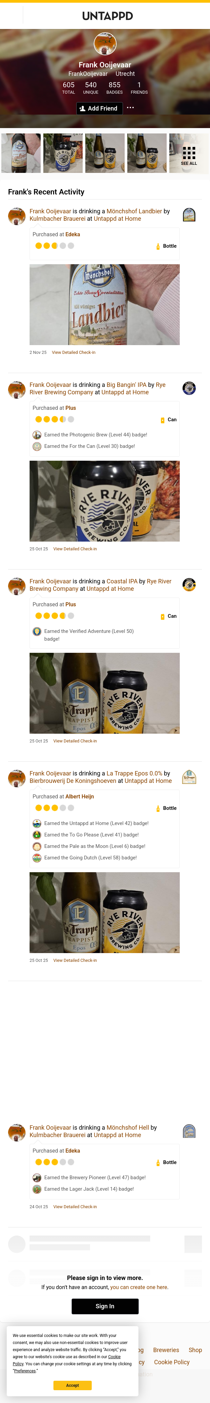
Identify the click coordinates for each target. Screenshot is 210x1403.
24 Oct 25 (39, 1206)
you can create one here (138, 1287)
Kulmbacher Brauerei (58, 218)
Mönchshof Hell (128, 1127)
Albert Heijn (80, 796)
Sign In (105, 1306)
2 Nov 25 (38, 352)
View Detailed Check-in (73, 352)
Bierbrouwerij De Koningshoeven (73, 780)
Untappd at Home (117, 218)
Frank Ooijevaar (50, 211)
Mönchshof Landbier (134, 211)
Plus (71, 408)
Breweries (166, 1350)
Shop (195, 1350)
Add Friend (102, 108)
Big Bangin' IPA (126, 384)
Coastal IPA (122, 581)
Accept (72, 1385)
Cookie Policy (172, 1362)
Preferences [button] (25, 1371)
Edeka (73, 234)
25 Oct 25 (39, 549)
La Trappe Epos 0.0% (134, 773)
